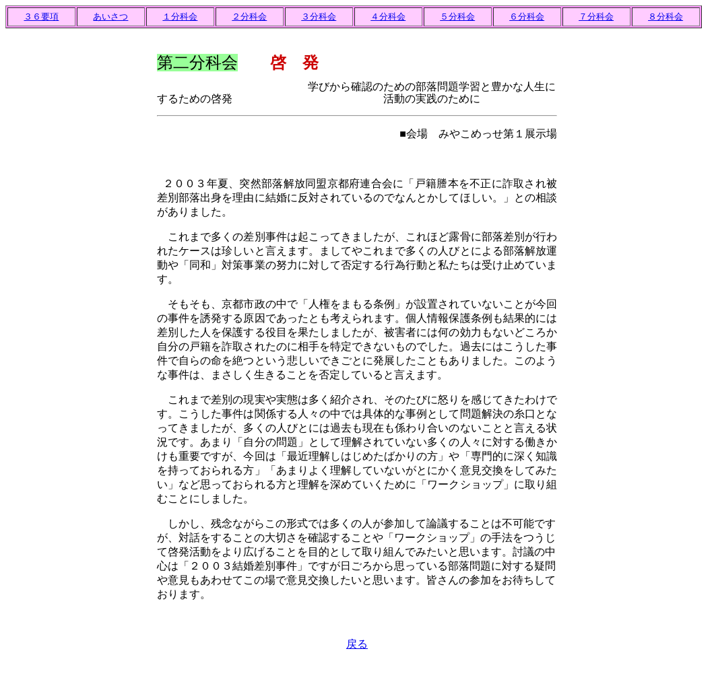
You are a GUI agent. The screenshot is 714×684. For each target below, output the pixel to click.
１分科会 (179, 16)
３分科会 (318, 16)
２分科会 (249, 16)
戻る (357, 644)
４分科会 (387, 16)
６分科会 (526, 16)
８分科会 (665, 16)
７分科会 (596, 16)
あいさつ (110, 16)
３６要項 (41, 16)
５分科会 (457, 16)
